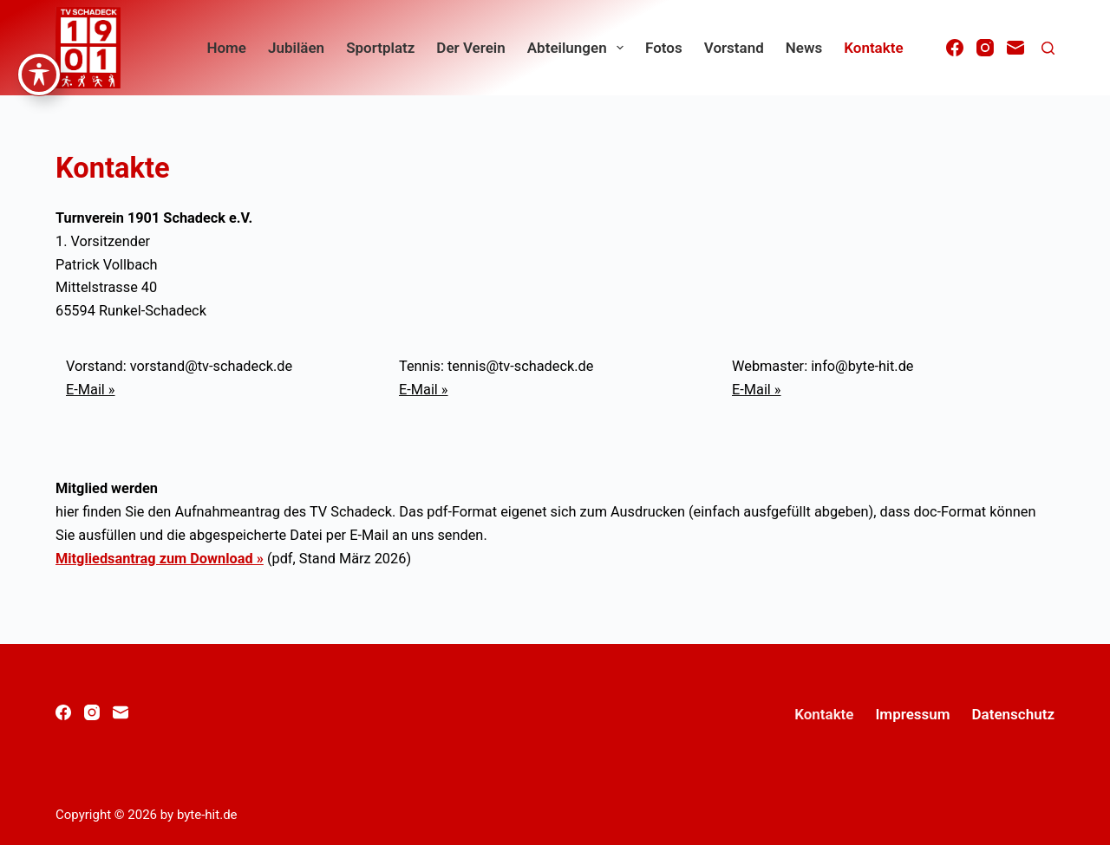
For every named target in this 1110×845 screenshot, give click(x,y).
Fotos (663, 47)
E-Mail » (90, 389)
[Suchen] (1047, 48)
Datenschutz (1013, 714)
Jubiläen (296, 47)
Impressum (912, 714)
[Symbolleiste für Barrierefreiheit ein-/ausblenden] (39, 26)
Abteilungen (578, 47)
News (804, 47)
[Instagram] (985, 47)
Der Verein (470, 47)
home (226, 47)
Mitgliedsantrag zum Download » (160, 558)
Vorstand (734, 47)
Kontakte (873, 47)
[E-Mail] (1015, 47)
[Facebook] (954, 47)
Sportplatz (380, 47)
